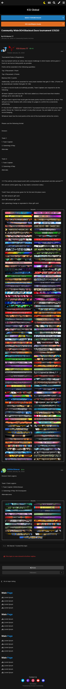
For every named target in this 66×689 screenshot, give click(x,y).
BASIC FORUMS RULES (33, 18)
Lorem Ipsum (7, 597)
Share (33, 567)
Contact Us (33, 677)
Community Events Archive (24, 38)
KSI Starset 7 (11, 546)
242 (32, 48)
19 (22, 469)
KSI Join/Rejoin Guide (33, 24)
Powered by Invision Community (33, 686)
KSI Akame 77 (8, 36)
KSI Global (33, 9)
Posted (16, 53)
